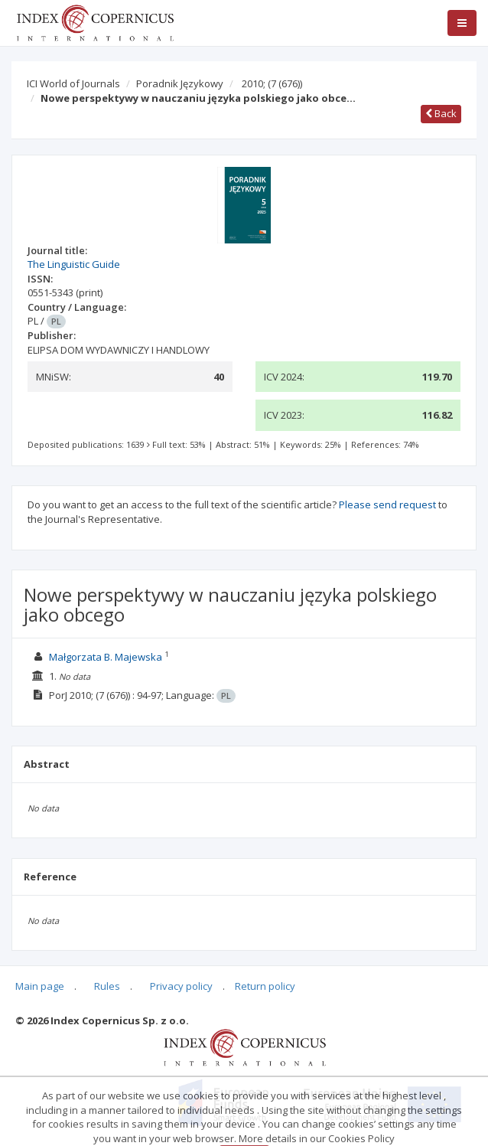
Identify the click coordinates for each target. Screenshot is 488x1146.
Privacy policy (181, 986)
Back (441, 113)
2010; (272, 83)
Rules (107, 986)
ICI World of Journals (73, 83)
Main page (39, 986)
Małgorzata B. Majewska (105, 657)
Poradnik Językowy (179, 83)
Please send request (387, 504)
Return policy (265, 986)
